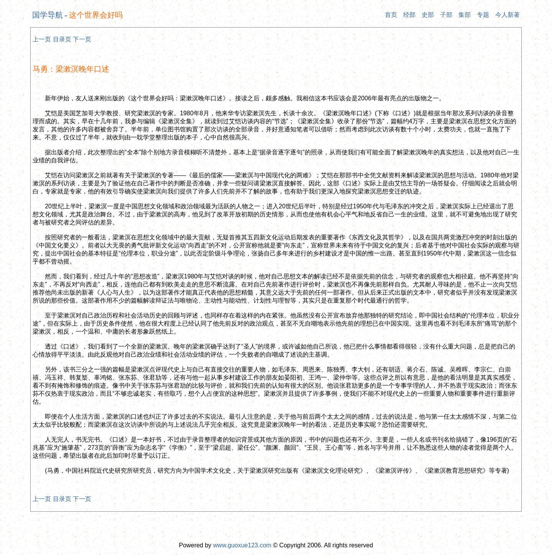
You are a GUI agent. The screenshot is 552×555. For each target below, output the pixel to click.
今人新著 (507, 14)
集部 (464, 14)
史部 (428, 14)
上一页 (42, 39)
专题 (483, 14)
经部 (409, 14)
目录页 (62, 39)
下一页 (82, 39)
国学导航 (47, 15)
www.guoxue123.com (242, 545)
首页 (391, 14)
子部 (446, 14)
